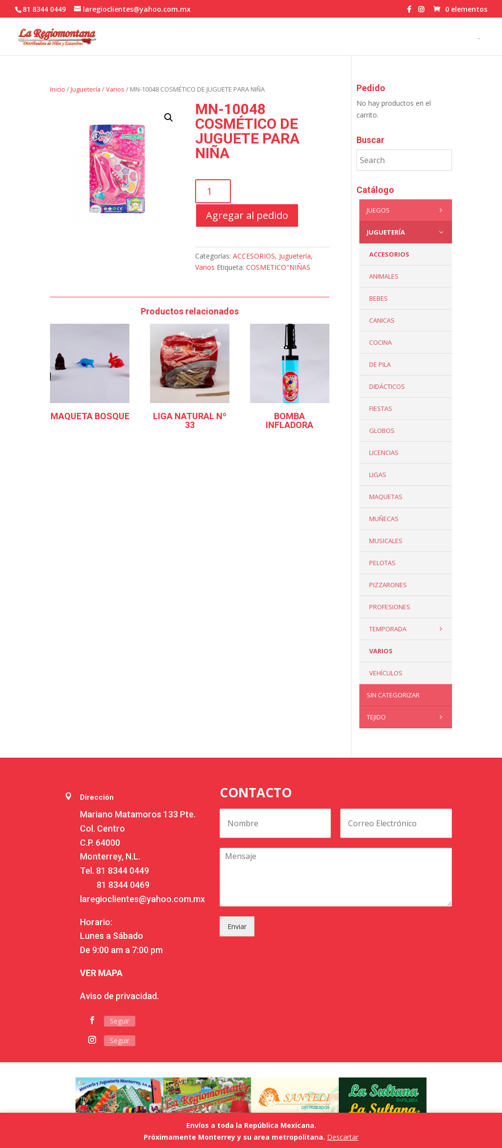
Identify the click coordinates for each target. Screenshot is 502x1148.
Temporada (408, 629)
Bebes (378, 298)
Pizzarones (388, 584)
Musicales (385, 540)
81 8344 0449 (122, 870)
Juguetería (85, 89)
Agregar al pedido (247, 215)
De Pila (380, 364)
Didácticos (387, 386)
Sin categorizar (393, 695)
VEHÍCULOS (385, 673)
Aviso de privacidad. (119, 996)
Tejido (407, 717)
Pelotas (382, 562)
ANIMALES (384, 276)
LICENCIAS (384, 452)
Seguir (119, 1021)
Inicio (57, 89)
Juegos (407, 210)
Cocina (380, 342)
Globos (382, 430)
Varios (115, 89)
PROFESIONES (389, 606)
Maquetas (385, 496)
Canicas (382, 320)
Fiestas (380, 408)
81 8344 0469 (123, 885)
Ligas (377, 474)
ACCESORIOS (254, 256)
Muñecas (384, 518)
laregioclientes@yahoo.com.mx (142, 899)
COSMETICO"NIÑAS (278, 267)
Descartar (342, 1137)
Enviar (237, 926)
